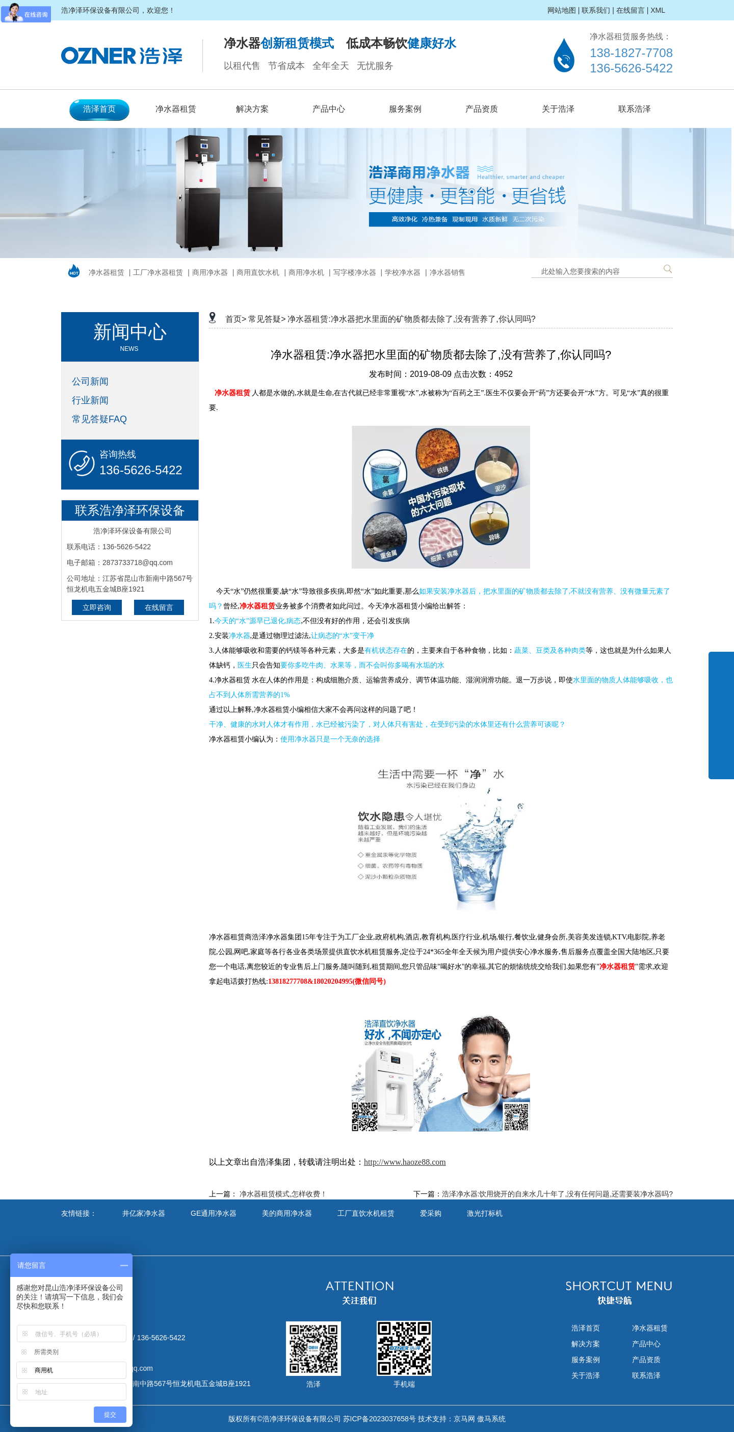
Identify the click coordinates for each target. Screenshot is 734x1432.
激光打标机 (485, 1213)
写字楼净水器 (354, 272)
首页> (235, 319)
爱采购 (430, 1213)
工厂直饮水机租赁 (366, 1213)
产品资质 (481, 109)
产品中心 (328, 109)
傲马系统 (491, 1419)
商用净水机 (306, 272)
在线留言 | (632, 10)
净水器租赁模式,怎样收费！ (283, 1194)
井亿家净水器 (143, 1213)
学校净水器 (403, 272)
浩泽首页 (99, 109)
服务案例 (405, 109)
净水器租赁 (175, 109)
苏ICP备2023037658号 (379, 1419)
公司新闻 (90, 381)
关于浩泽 (558, 109)
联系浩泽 (634, 109)
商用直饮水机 (258, 272)
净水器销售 (447, 272)
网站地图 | (563, 10)
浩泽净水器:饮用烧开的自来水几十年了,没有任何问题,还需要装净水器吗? (557, 1194)
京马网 (464, 1419)
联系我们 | (598, 10)
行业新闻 (90, 400)
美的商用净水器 (287, 1213)
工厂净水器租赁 (158, 272)
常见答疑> (266, 319)
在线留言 (159, 607)
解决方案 (252, 109)
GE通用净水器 (214, 1213)
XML (657, 10)
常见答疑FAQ (99, 419)
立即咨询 (97, 607)
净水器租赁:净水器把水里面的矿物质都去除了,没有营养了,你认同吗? (411, 319)
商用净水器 (210, 272)
